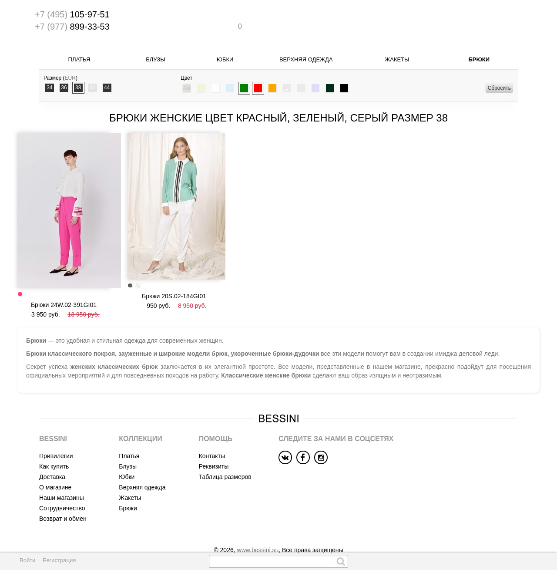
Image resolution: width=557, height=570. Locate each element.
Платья (79, 58)
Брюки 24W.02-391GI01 (64, 286)
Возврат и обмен (63, 501)
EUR (70, 77)
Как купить (54, 449)
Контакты (212, 438)
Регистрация (59, 560)
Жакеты (397, 58)
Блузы (155, 58)
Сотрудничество (62, 491)
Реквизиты (214, 449)
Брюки (479, 58)
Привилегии (56, 438)
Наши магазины (61, 480)
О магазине (55, 470)
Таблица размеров (225, 459)
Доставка (52, 459)
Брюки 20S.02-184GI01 (174, 287)
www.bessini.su (258, 533)
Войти (27, 560)
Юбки (225, 58)
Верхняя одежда (306, 58)
